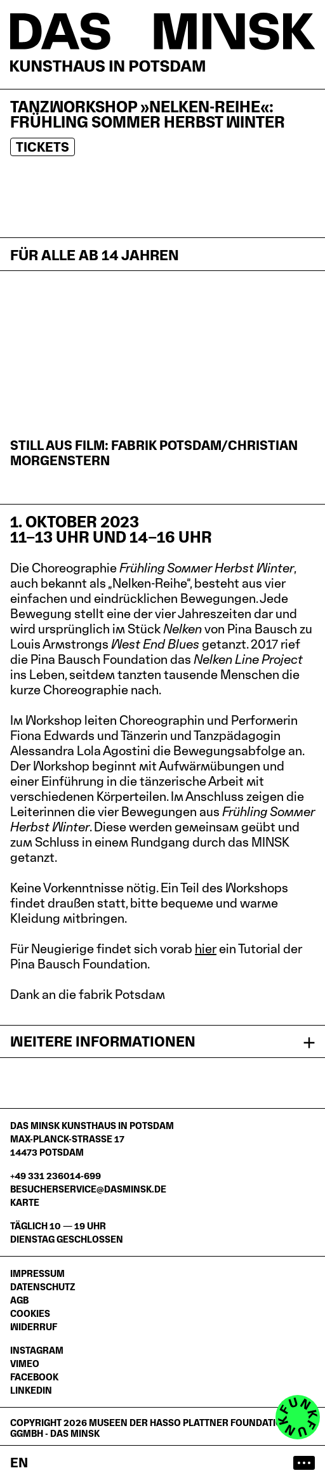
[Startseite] (162, 42)
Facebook (34, 1376)
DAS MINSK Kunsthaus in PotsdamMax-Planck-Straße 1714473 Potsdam (92, 1139)
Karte (24, 1202)
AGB (19, 1300)
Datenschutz (42, 1286)
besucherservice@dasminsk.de (88, 1189)
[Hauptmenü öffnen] (304, 1463)
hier (205, 948)
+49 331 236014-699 (55, 1175)
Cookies (30, 1313)
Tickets (42, 147)
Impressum (37, 1273)
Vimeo (24, 1363)
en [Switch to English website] (19, 1462)
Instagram (36, 1350)
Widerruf (33, 1326)
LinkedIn (31, 1390)
